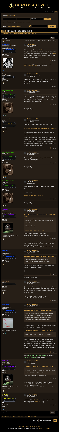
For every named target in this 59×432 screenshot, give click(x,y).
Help (8, 31)
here (54, 53)
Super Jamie (6, 119)
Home (4, 31)
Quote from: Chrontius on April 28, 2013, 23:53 (38, 310)
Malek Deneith (6, 44)
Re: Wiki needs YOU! (32, 73)
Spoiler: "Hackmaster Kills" (30, 65)
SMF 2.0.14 (22, 426)
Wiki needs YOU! (31, 44)
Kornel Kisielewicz (8, 90)
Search (13, 31)
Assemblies (37, 402)
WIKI (42, 50)
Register (30, 31)
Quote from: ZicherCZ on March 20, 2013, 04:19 (39, 256)
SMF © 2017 (28, 426)
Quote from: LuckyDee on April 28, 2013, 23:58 (38, 366)
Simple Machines (36, 426)
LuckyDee (5, 304)
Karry (4, 74)
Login (24, 31)
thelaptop (5, 250)
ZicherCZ (5, 209)
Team (19, 31)
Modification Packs (39, 400)
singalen (5, 394)
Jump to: (35, 420)
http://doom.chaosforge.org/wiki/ (33, 196)
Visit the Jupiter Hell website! (15, 26)
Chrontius (5, 281)
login (8, 15)
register (13, 15)
